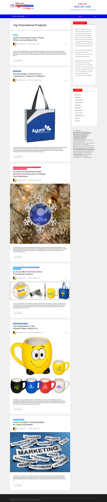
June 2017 (78, 121)
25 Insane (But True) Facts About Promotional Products (27, 273)
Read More (18, 60)
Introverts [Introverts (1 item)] (82, 144)
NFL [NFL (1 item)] (74, 147)
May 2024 (77, 97)
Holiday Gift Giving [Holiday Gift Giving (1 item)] (76, 144)
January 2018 (78, 110)
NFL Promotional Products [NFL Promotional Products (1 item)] (89, 147)
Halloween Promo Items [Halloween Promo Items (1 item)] (90, 142)
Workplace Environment (20, 169)
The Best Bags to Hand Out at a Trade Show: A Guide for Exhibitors (29, 75)
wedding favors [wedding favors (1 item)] (86, 155)
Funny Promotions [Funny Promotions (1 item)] (81, 141)
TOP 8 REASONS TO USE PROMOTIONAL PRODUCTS (25, 327)
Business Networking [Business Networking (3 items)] (81, 134)
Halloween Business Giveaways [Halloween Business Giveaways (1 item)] (79, 142)
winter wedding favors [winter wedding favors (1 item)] (77, 157)
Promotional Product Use (32, 267)
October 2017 (79, 113)
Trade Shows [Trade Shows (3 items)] (78, 154)
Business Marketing (19, 267)
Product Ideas (36, 167)
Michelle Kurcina (22, 44)
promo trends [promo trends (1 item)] (75, 151)
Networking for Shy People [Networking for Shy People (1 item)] (88, 145)
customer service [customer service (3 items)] (79, 138)
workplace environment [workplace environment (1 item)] (86, 157)
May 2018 (77, 105)
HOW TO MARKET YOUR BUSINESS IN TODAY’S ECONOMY (28, 423)
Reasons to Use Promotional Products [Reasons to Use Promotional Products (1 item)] (86, 151)
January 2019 (78, 102)
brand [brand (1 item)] (74, 130)
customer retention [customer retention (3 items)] (80, 136)
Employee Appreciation (19, 167)
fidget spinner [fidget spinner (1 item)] (90, 140)
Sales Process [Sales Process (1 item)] (75, 152)
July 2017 (77, 118)
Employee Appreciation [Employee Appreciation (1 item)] (77, 140)
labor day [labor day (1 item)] (87, 144)
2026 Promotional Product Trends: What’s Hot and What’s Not (28, 39)
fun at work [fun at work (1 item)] (75, 141)
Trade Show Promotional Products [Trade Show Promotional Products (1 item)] (85, 152)
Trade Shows (17, 71)
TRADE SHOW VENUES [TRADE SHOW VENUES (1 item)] (87, 154)
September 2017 (79, 115)
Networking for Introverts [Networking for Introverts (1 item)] (78, 145)
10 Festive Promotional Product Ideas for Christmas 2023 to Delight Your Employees (29, 174)
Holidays (29, 167)
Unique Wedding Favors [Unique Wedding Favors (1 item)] (77, 155)
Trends (15, 35)
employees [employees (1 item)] (85, 140)
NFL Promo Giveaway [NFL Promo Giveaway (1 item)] (79, 147)
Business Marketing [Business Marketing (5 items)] (82, 132)
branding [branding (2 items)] (78, 130)
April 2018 (78, 108)
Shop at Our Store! (18, 16)
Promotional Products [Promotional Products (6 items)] (84, 149)
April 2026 (78, 95)
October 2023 (79, 100)
